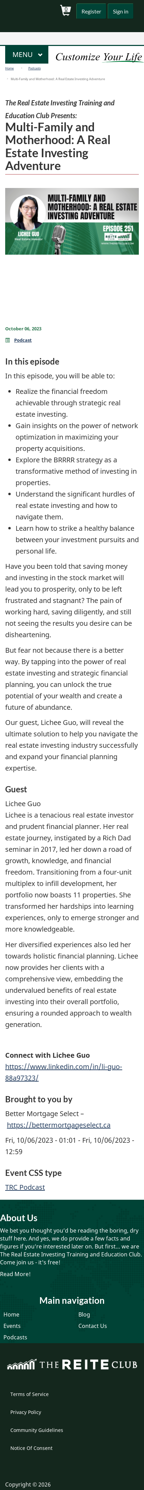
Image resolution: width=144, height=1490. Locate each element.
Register (89, 11)
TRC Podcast (25, 1187)
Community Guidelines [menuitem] (36, 1430)
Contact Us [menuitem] (92, 1326)
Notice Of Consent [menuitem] (31, 1448)
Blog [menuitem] (84, 1314)
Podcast (23, 340)
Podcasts (34, 68)
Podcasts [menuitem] (15, 1337)
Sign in (120, 11)
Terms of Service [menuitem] (29, 1394)
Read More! (15, 1274)
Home (9, 68)
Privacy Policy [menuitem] (25, 1412)
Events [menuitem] (12, 1326)
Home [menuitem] (11, 1314)
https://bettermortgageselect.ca (59, 1125)
